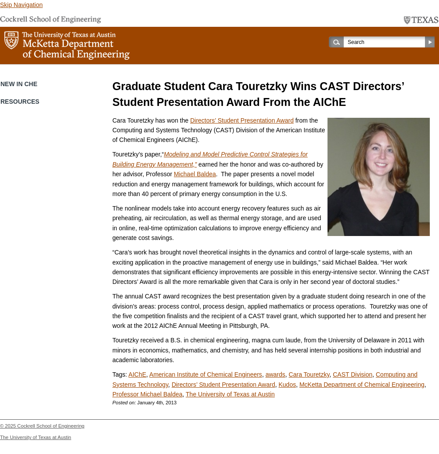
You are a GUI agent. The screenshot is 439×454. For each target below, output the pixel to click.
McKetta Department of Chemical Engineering (362, 384)
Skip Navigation (21, 4)
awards (275, 374)
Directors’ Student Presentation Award (242, 120)
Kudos (287, 384)
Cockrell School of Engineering (50, 426)
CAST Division (352, 374)
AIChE (137, 374)
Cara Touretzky (309, 374)
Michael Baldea (195, 174)
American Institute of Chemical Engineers (205, 374)
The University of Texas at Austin (230, 394)
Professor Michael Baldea (147, 394)
